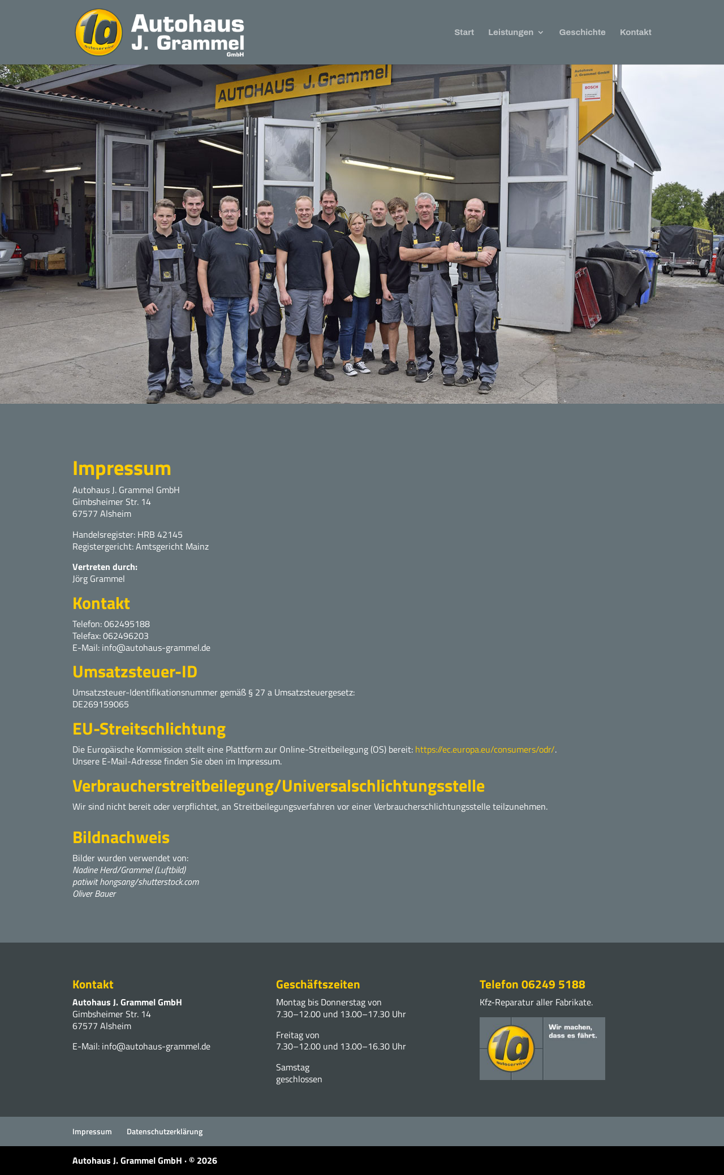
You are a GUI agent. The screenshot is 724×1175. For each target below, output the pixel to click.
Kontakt (636, 32)
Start (464, 32)
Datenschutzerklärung (164, 1131)
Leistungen (510, 32)
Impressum (92, 1131)
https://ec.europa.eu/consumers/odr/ (485, 749)
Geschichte (582, 32)
